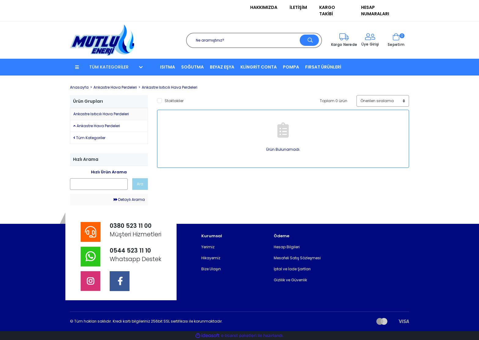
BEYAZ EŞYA (222, 67)
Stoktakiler (174, 100)
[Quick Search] (99, 184)
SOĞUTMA (192, 67)
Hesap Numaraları (375, 10)
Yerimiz (207, 246)
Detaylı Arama (129, 199)
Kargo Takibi (327, 10)
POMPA (291, 67)
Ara (140, 184)
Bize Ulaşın (211, 269)
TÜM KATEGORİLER (109, 67)
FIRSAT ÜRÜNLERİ (323, 67)
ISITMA (167, 67)
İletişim (298, 7)
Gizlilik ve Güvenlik (290, 280)
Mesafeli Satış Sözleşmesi (297, 258)
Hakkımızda (263, 7)
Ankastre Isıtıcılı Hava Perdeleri (169, 87)
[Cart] (396, 40)
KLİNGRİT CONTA (258, 67)
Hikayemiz (210, 258)
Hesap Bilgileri (287, 246)
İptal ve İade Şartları (292, 269)
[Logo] (102, 39)
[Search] (254, 40)
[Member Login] (370, 40)
